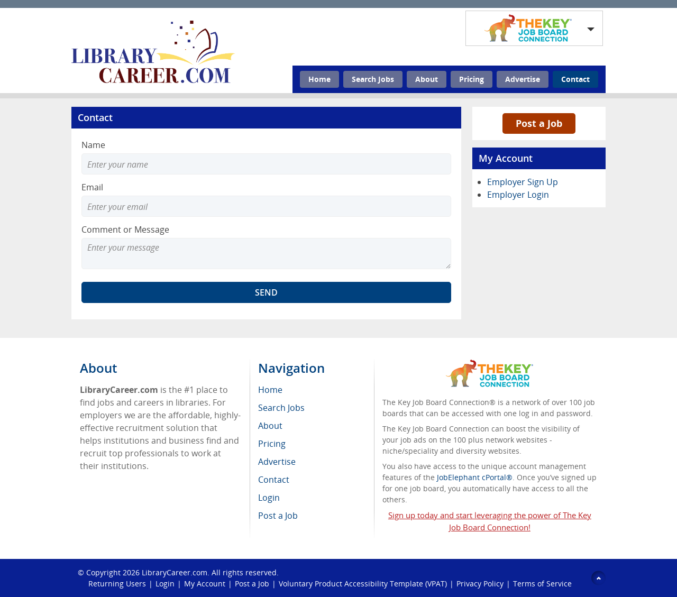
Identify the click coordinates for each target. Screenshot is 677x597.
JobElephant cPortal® (475, 477)
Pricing (471, 79)
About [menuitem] (270, 425)
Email (92, 187)
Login (165, 583)
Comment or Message (125, 229)
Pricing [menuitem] (272, 443)
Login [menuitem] (269, 497)
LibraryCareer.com (174, 572)
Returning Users (117, 583)
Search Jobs (373, 79)
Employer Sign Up (522, 182)
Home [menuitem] (270, 390)
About (426, 79)
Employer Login (518, 194)
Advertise (522, 79)
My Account (204, 583)
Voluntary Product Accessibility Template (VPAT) (363, 583)
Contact (575, 79)
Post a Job (539, 123)
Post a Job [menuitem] (278, 515)
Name (93, 145)
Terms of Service (542, 583)
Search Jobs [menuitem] (281, 408)
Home (319, 79)
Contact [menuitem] (273, 479)
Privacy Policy (480, 583)
